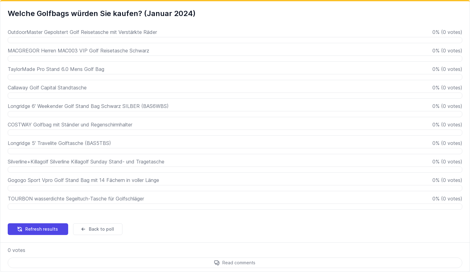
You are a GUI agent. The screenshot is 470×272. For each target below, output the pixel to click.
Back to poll (97, 229)
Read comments (238, 262)
